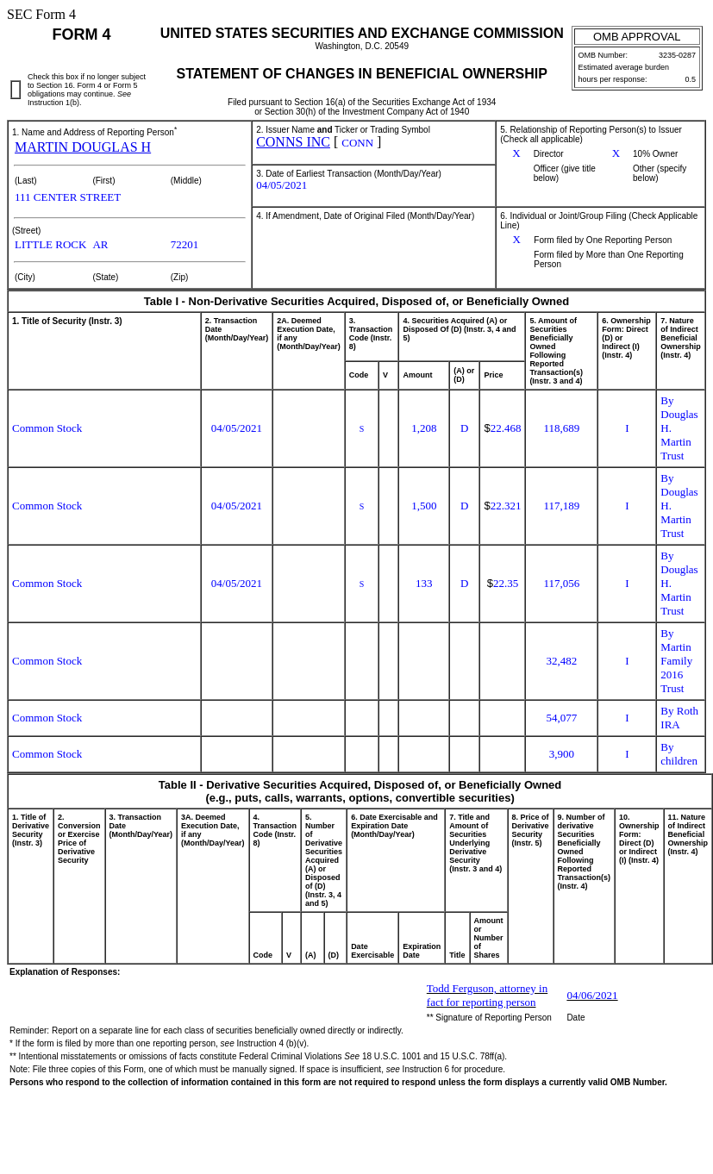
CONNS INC (293, 141)
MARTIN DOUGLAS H (83, 147)
